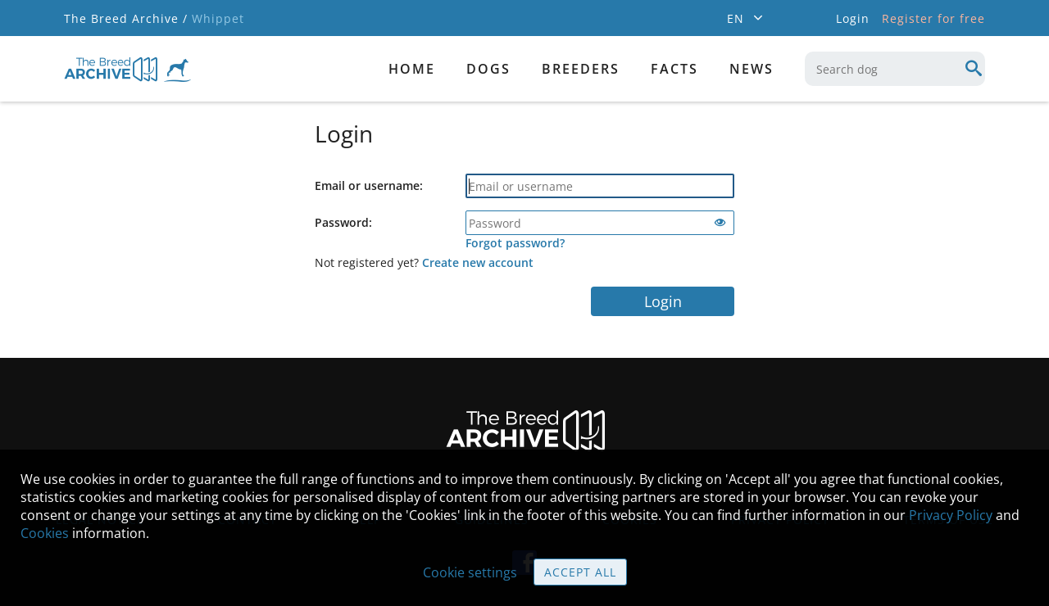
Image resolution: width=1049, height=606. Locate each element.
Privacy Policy (950, 515)
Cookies (44, 533)
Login (663, 301)
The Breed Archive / (126, 18)
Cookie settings (470, 572)
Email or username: (369, 185)
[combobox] (895, 69)
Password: (343, 222)
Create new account (478, 262)
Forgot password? (515, 243)
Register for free (933, 18)
